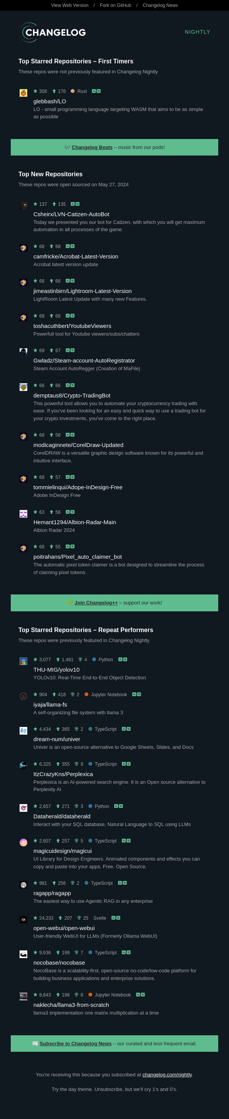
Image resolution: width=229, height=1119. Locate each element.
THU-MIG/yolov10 (56, 669)
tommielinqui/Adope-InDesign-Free (78, 487)
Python (102, 659)
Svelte (99, 918)
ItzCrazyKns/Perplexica (63, 774)
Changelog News (160, 5)
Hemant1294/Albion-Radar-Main (74, 522)
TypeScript (102, 729)
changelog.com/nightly (167, 1075)
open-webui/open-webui (64, 928)
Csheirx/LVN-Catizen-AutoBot (71, 214)
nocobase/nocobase (59, 962)
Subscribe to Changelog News (75, 1043)
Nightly (198, 32)
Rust (79, 91)
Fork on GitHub (115, 5)
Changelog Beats (92, 147)
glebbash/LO (49, 101)
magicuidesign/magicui (62, 851)
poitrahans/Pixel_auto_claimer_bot (77, 556)
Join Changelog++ (96, 603)
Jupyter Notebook (106, 694)
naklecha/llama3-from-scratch (71, 1004)
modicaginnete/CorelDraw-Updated (78, 445)
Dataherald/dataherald (61, 816)
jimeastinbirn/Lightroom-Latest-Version (82, 291)
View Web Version (69, 5)
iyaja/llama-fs (50, 704)
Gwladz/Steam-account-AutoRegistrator (84, 360)
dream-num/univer (56, 739)
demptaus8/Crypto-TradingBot (71, 395)
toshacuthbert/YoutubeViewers (72, 326)
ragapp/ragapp (52, 893)
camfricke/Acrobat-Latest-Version (75, 256)
